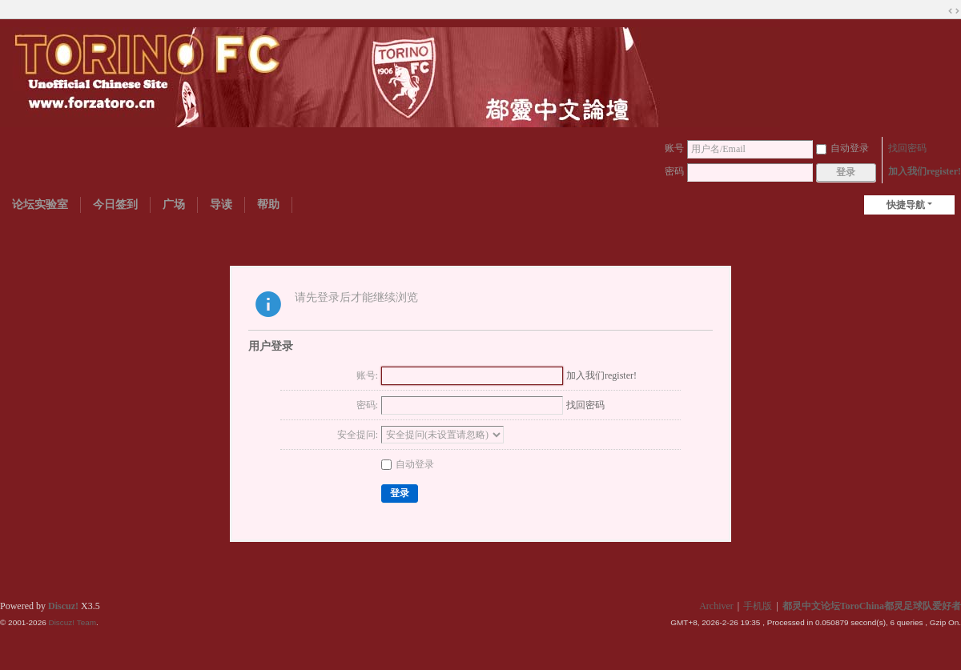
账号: (367, 375)
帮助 (268, 205)
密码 (674, 171)
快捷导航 (906, 205)
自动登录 (842, 148)
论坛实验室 (40, 205)
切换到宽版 (954, 11)
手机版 (757, 606)
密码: (367, 405)
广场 (174, 205)
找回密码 (907, 148)
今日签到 (115, 205)
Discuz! (63, 606)
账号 (674, 148)
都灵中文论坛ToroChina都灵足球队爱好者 (871, 606)
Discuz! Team (72, 622)
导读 (221, 205)
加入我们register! (924, 171)
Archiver (716, 606)
